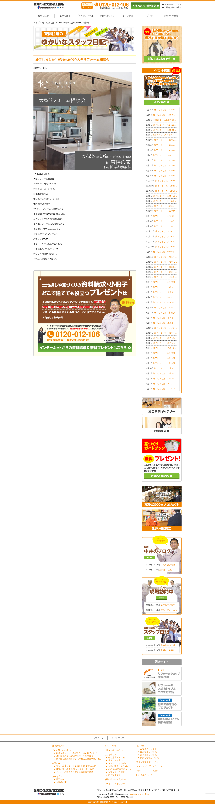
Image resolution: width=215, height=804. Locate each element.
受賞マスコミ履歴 (116, 772)
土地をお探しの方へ (172, 7)
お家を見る (65, 16)
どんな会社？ (128, 16)
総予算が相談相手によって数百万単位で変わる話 (78, 759)
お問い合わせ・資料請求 (115, 779)
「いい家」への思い (86, 16)
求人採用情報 (114, 775)
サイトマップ (118, 738)
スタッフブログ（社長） (147, 762)
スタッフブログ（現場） (147, 770)
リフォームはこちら (172, 4)
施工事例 (60, 779)
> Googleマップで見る (139, 794)
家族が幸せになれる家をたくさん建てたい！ (76, 753)
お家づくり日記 (171, 16)
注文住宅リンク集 (148, 752)
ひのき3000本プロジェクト (120, 769)
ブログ (150, 16)
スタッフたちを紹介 (117, 763)
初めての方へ (44, 16)
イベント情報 (110, 746)
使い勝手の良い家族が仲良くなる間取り (74, 756)
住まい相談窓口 (115, 760)
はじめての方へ (59, 746)
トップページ (97, 738)
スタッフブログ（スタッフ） (149, 766)
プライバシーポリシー (114, 783)
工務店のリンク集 (148, 749)
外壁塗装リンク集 (148, 755)
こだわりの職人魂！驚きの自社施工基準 (74, 772)
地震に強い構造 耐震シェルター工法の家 (75, 769)
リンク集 (140, 746)
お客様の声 (61, 782)
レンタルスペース (144, 775)
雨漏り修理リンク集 (149, 757)
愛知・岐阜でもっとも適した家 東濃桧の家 (76, 766)
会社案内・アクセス (117, 757)
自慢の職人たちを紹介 (118, 766)
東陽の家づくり (107, 16)
